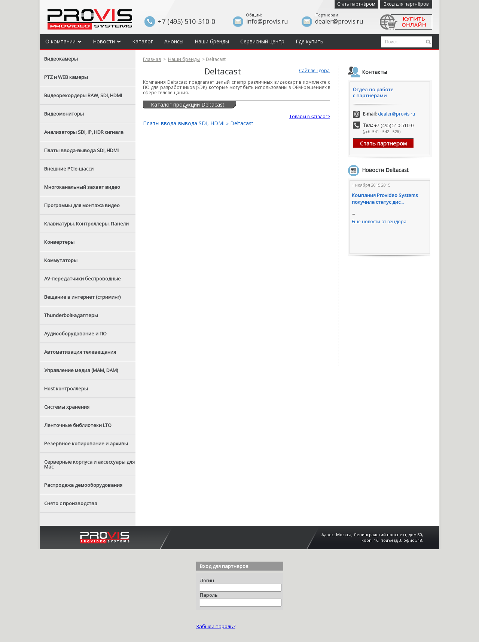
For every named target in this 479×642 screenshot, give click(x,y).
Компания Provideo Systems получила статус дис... (385, 198)
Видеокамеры (61, 58)
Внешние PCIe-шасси (69, 168)
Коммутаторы (60, 260)
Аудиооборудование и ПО (75, 333)
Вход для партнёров (406, 4)
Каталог (142, 41)
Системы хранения (66, 406)
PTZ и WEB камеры (66, 77)
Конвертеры (59, 242)
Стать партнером (383, 143)
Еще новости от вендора (379, 221)
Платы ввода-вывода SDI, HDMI (81, 150)
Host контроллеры (66, 388)
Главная (152, 59)
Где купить (309, 41)
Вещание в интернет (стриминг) (82, 297)
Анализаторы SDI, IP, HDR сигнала (83, 132)
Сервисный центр (262, 41)
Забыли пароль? (215, 626)
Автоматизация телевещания (80, 351)
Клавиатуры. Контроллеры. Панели (86, 223)
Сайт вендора (314, 70)
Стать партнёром (356, 4)
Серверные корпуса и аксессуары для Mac (89, 464)
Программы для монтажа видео (82, 205)
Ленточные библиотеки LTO (78, 425)
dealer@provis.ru (396, 114)
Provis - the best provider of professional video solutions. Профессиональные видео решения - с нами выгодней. (90, 19)
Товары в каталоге (309, 116)
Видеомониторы (64, 113)
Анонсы (173, 41)
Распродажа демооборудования (83, 485)
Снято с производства (70, 503)
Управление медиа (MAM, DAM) (81, 370)
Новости (107, 41)
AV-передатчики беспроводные (82, 278)
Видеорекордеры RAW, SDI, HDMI (83, 95)
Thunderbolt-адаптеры (71, 315)
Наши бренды (212, 41)
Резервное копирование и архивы (86, 443)
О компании (63, 41)
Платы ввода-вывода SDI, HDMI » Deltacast (198, 123)
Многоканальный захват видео (82, 187)
